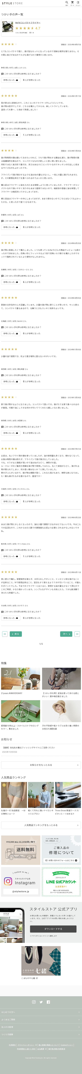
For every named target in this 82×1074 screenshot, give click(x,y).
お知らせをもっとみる (41, 765)
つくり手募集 (7, 1034)
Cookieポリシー (67, 1045)
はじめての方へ (8, 1012)
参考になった (10, 80)
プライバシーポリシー (26, 1045)
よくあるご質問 (8, 1020)
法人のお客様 (7, 1027)
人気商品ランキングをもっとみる (41, 825)
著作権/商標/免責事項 (56, 1049)
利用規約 (12, 1045)
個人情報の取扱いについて (49, 1045)
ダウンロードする (53, 929)
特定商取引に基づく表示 (26, 1049)
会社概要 (40, 1049)
